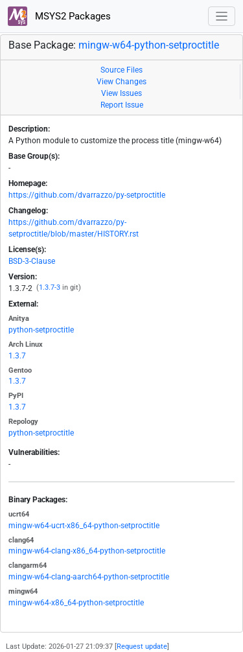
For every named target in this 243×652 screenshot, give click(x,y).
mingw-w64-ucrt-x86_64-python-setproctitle (83, 525)
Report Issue (121, 105)
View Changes (121, 81)
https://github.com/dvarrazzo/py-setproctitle (86, 195)
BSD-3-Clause (31, 261)
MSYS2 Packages (59, 16)
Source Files (121, 70)
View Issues (121, 93)
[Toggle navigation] (222, 16)
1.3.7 (17, 355)
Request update (142, 646)
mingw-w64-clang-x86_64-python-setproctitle (86, 550)
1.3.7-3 (49, 287)
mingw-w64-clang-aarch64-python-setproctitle (88, 576)
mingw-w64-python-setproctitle (148, 45)
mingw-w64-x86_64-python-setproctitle (76, 602)
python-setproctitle (41, 329)
